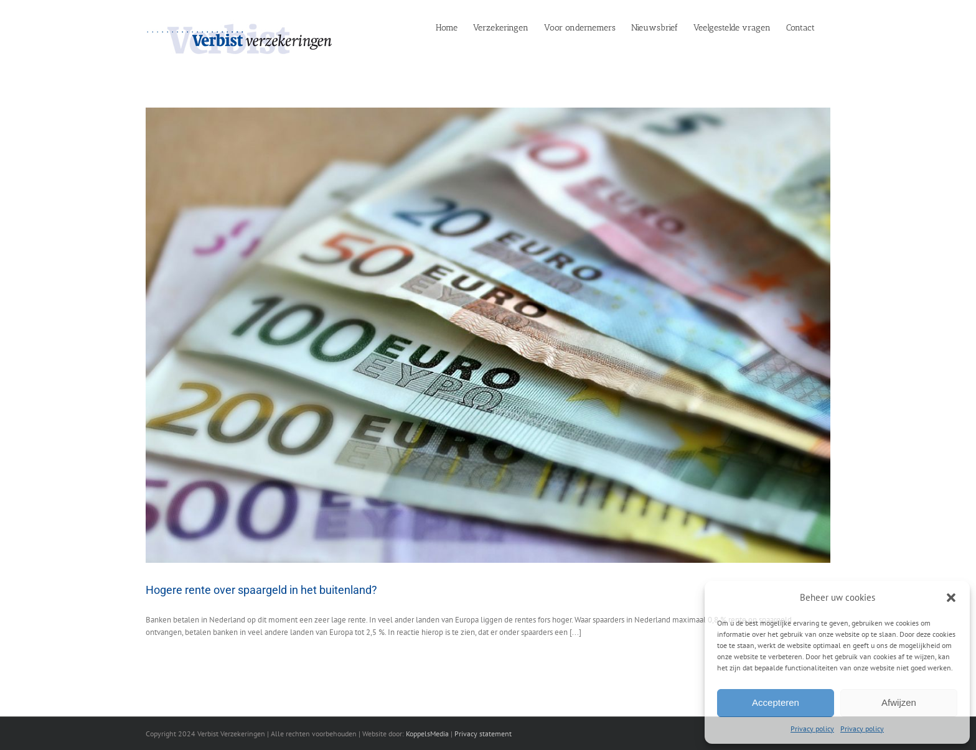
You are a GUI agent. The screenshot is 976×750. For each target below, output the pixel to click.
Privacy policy (812, 728)
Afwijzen (898, 702)
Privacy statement (483, 733)
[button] (951, 597)
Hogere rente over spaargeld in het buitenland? (261, 589)
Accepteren (775, 702)
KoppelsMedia (427, 733)
